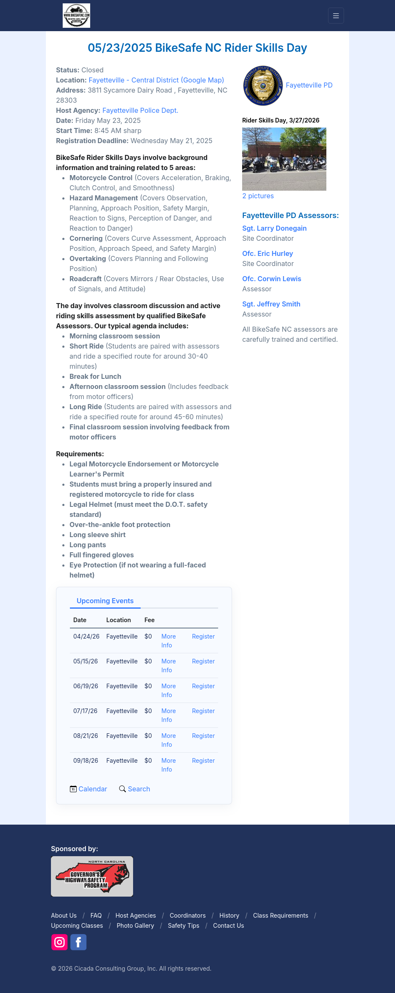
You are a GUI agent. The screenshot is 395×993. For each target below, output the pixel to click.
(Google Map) (202, 80)
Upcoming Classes (77, 925)
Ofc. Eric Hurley (267, 253)
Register (203, 636)
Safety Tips (184, 925)
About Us (64, 915)
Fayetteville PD (309, 85)
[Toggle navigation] (336, 16)
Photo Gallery (135, 925)
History (229, 915)
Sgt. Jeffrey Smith (271, 304)
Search (138, 789)
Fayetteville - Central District (134, 80)
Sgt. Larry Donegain (274, 228)
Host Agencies (135, 915)
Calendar (93, 789)
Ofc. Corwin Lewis (271, 278)
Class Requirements (280, 915)
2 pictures (258, 196)
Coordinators (188, 915)
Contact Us (228, 925)
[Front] (76, 15)
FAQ (96, 915)
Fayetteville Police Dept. (140, 110)
